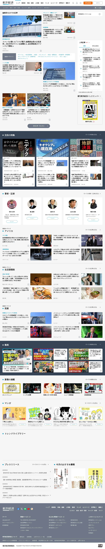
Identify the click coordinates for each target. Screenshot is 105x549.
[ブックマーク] (40, 51)
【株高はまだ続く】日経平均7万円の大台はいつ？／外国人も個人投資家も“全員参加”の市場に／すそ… (95, 365)
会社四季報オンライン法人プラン (57, 522)
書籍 (67, 3)
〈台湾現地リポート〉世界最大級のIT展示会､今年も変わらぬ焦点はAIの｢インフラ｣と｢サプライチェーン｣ (38, 111)
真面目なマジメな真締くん (36, 421)
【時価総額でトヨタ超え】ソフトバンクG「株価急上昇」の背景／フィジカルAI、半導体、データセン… (60, 353)
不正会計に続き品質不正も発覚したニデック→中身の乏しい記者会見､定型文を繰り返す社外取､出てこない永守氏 (12, 177)
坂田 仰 (52, 212)
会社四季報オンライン (26, 522)
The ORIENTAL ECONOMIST (28, 520)
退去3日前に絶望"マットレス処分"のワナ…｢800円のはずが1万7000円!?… (91, 67)
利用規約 (90, 533)
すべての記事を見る (91, 229)
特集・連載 (30, 3)
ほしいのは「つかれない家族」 (88, 421)
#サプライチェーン (23, 58)
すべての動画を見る (91, 344)
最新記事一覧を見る (38, 126)
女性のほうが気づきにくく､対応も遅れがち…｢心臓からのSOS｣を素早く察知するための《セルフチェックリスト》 (66, 276)
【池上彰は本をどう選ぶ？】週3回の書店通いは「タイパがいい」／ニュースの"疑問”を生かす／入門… (95, 353)
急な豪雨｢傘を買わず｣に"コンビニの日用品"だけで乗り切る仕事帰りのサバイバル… (91, 51)
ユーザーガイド (92, 530)
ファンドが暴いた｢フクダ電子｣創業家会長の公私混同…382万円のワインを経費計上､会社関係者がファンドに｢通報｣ (21, 44)
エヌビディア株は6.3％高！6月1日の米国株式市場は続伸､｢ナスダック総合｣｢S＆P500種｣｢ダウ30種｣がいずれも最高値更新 (67, 251)
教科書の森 (74, 525)
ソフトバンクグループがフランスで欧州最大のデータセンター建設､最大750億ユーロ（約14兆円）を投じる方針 (66, 329)
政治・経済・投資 (15, 7)
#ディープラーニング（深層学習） (27, 56)
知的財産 (34, 540)
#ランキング (42, 54)
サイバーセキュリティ (8, 522)
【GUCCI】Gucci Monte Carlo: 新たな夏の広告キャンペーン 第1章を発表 (24, 473)
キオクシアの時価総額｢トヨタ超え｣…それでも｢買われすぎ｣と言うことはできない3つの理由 (59, 85)
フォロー (12, 221)
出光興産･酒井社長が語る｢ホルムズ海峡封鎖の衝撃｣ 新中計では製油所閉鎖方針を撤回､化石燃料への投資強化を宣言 (13, 67)
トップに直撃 (27, 395)
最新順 (24, 3)
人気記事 (82, 42)
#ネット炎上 (63, 56)
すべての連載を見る (91, 379)
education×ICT (6, 520)
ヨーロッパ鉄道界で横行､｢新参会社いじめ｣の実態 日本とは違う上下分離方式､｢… (91, 76)
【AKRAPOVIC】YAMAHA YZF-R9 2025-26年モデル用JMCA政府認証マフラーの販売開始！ (25, 487)
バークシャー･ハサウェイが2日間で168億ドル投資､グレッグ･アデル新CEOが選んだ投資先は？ (67, 315)
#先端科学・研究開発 (64, 54)
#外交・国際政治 (52, 54)
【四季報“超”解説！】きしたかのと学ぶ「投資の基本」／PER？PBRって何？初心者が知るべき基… (60, 365)
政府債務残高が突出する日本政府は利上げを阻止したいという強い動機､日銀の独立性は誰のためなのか (15, 239)
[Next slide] (102, 163)
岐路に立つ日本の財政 (50, 395)
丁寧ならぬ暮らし (7, 421)
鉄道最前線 (87, 395)
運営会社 (22, 536)
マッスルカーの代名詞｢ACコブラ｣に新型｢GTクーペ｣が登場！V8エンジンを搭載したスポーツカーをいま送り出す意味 (15, 253)
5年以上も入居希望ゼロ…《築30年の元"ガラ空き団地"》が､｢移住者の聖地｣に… (91, 84)
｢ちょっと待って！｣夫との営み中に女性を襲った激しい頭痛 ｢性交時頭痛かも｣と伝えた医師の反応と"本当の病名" (15, 278)
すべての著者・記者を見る (91, 193)
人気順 (37, 3)
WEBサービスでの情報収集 (9, 540)
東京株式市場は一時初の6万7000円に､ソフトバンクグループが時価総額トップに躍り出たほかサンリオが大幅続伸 (15, 329)
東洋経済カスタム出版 (76, 522)
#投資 (35, 54)
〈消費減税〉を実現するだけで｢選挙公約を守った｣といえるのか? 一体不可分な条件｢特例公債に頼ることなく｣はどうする (13, 112)
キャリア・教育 (26, 7)
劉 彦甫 (32, 212)
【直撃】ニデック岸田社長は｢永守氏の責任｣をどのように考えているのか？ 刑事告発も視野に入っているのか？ (12, 163)
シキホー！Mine (24, 530)
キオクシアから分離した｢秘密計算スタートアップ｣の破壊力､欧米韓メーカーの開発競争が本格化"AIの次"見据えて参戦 (46, 178)
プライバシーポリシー (24, 540)
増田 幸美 (93, 212)
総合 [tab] (85, 45)
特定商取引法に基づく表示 (46, 540)
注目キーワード (9, 56)
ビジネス (5, 7)
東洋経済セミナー (53, 527)
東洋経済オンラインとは (84, 14)
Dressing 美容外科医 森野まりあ (63, 421)
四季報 (61, 3)
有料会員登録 (88, 3)
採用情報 (29, 536)
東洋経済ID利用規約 (59, 540)
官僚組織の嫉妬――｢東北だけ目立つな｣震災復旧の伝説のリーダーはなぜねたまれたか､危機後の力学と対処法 (53, 17)
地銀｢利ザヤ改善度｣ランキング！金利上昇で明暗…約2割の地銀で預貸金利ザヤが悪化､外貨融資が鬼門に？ (80, 163)
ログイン (98, 3)
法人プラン (91, 527)
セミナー (53, 3)
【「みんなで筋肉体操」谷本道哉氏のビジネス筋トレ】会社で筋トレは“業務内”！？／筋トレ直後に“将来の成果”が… (16, 368)
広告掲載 (49, 536)
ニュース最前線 (68, 395)
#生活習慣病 (28, 54)
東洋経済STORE (24, 525)
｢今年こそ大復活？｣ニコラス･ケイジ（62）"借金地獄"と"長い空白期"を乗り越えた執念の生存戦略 (67, 237)
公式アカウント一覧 (39, 536)
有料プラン (91, 525)
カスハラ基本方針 (71, 540)
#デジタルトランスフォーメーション (48, 56)
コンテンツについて (93, 522)
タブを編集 (99, 7)
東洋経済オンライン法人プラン (57, 520)
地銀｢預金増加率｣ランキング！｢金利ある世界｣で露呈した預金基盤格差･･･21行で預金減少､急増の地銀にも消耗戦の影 (80, 178)
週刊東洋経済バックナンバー (88, 96)
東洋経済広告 (74, 520)
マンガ (47, 3)
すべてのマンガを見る (91, 403)
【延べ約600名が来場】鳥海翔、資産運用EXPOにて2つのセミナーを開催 (24, 479)
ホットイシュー (7, 395)
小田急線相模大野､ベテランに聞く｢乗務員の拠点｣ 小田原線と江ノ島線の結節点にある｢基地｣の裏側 (53, 32)
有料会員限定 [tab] (95, 46)
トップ (18, 3)
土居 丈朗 (73, 212)
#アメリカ (20, 54)
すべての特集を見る (91, 134)
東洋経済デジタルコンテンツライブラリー (31, 527)
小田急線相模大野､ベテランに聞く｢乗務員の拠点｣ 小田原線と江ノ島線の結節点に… (91, 59)
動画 (42, 3)
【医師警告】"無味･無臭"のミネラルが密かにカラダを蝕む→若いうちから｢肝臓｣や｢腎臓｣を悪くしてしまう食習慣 (15, 290)
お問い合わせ (81, 540)
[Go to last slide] (2, 163)
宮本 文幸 (12, 212)
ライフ (34, 7)
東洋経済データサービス (55, 525)
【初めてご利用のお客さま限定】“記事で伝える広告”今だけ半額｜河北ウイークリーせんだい (25, 496)
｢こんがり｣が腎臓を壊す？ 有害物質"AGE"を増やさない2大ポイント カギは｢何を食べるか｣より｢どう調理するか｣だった (66, 290)
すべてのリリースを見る (39, 464)
